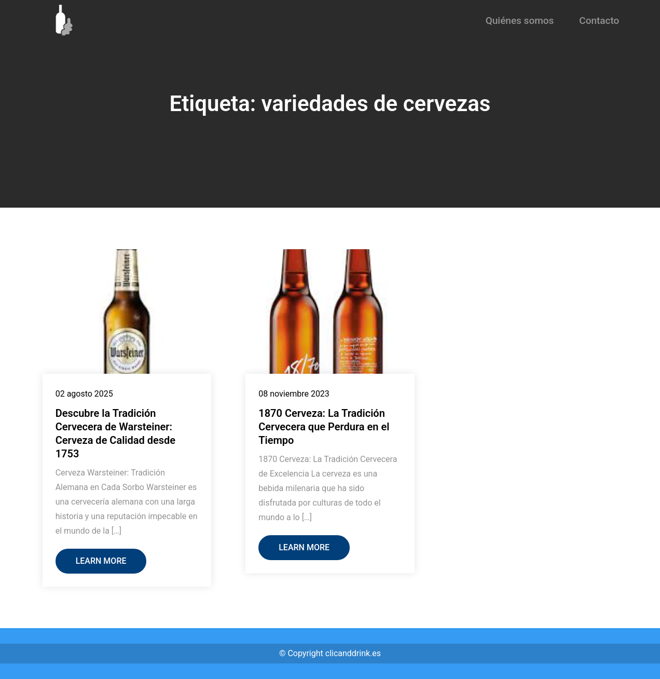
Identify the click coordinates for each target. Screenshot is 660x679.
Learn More (101, 561)
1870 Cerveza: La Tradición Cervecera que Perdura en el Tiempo (323, 426)
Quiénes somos (520, 20)
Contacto (599, 20)
